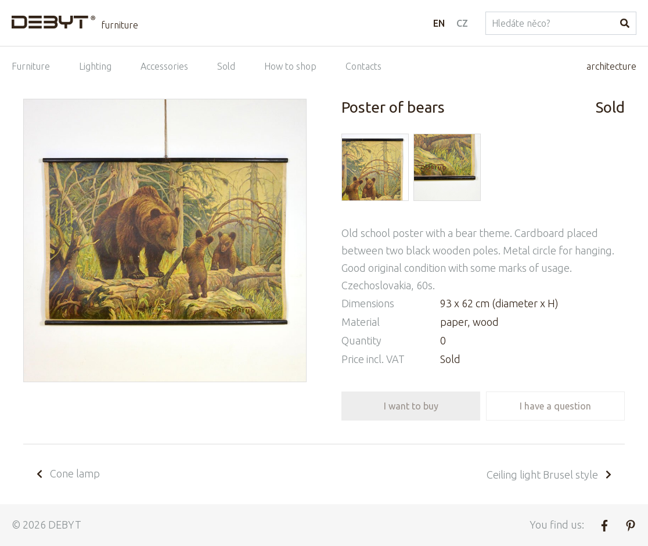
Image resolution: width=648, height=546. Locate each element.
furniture (119, 25)
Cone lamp (67, 473)
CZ (462, 23)
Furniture (31, 66)
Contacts (363, 66)
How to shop (290, 66)
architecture (611, 66)
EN (439, 23)
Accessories (164, 66)
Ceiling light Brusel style (550, 474)
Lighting (95, 66)
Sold (226, 66)
